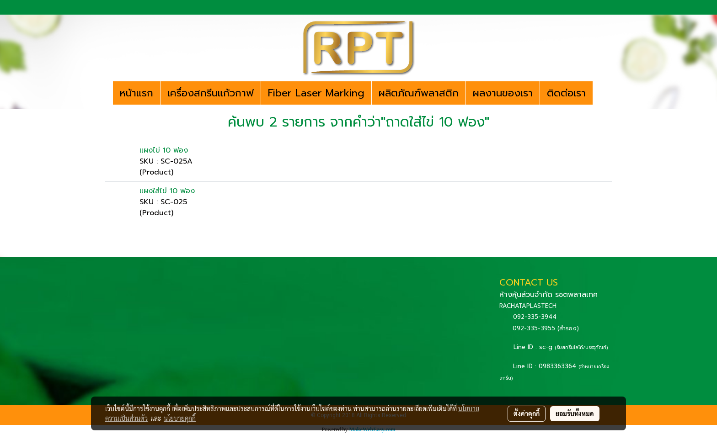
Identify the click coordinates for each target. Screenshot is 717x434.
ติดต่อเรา (566, 93)
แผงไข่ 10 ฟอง (163, 150)
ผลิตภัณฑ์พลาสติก (419, 93)
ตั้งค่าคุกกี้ (527, 413)
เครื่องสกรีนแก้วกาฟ (210, 93)
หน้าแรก (136, 93)
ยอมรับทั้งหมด (575, 413)
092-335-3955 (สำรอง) (546, 328)
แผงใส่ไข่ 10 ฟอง (167, 190)
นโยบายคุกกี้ (180, 418)
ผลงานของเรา (503, 93)
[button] (601, 93)
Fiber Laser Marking (316, 93)
